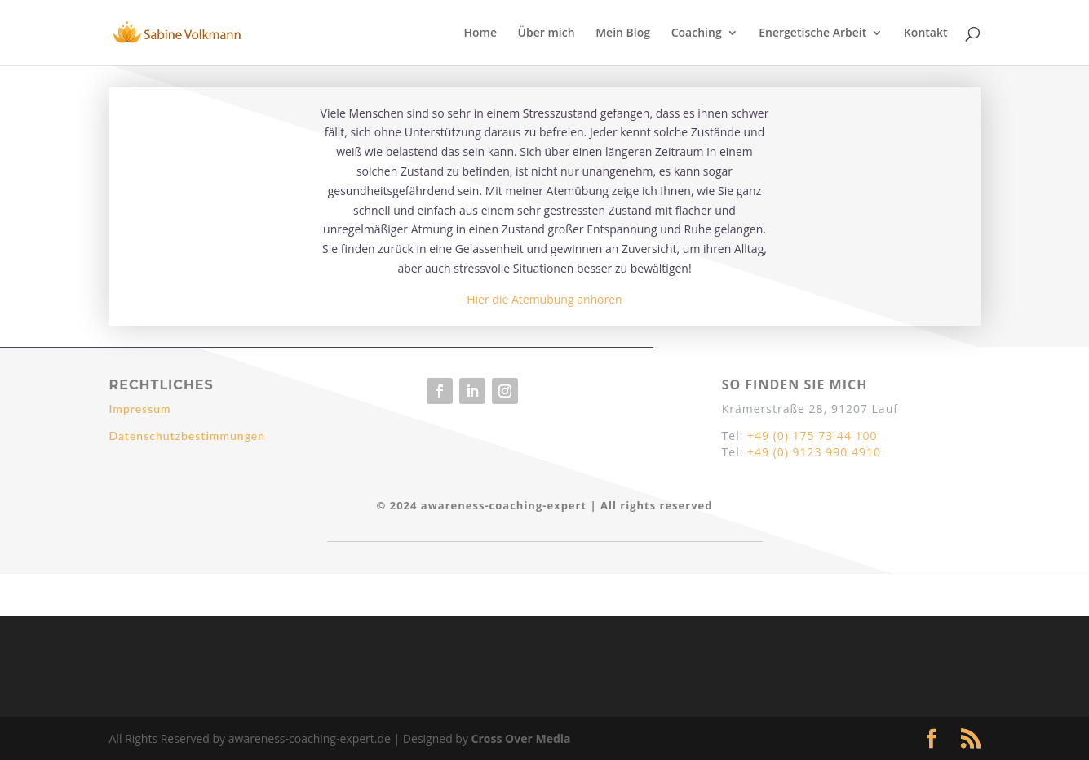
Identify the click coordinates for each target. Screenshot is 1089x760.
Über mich (546, 33)
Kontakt (926, 33)
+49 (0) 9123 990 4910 (814, 452)
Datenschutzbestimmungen (187, 435)
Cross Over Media (521, 738)
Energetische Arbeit (812, 33)
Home (480, 33)
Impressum (140, 409)
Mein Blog (622, 33)
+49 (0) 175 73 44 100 (812, 435)
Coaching (696, 33)
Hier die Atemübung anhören (544, 299)
